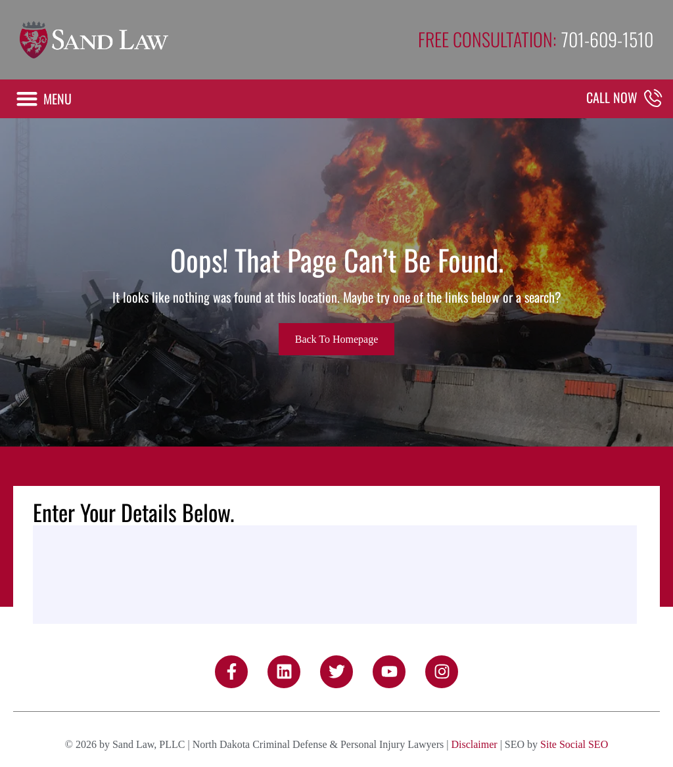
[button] (43, 99)
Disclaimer (474, 744)
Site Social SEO (574, 744)
